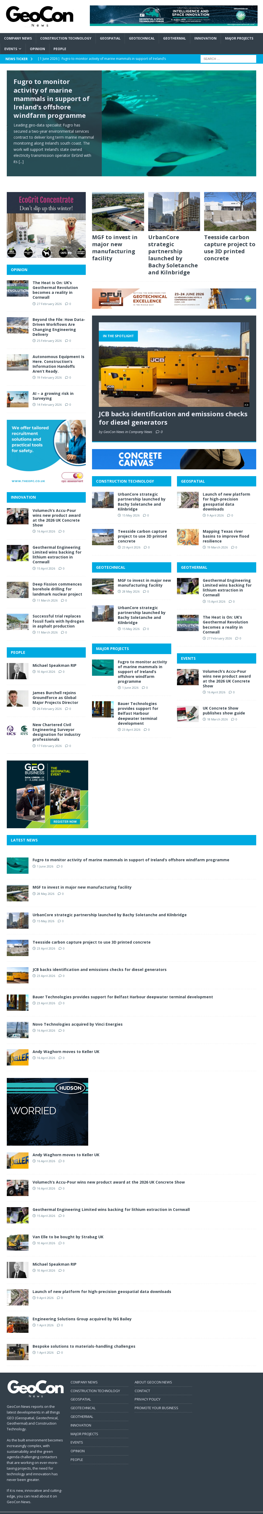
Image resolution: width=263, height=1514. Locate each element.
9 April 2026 (215, 506)
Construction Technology (65, 38)
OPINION (19, 260)
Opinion (37, 49)
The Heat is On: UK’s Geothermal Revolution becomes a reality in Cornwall (225, 616)
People (59, 49)
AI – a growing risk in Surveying (53, 387)
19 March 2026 (217, 538)
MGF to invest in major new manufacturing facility (115, 239)
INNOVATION (23, 488)
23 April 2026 (131, 538)
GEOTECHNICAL (110, 558)
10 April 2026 (46, 663)
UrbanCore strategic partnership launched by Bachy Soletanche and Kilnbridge (173, 246)
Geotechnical (142, 38)
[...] (21, 161)
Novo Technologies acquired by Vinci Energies (78, 1015)
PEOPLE (18, 643)
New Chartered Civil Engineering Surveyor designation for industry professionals (57, 723)
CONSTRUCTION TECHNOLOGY (125, 472)
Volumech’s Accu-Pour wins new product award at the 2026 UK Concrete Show (227, 670)
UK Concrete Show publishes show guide (224, 702)
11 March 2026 (47, 591)
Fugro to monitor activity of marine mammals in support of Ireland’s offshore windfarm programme (52, 98)
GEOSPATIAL (193, 472)
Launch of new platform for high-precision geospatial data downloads (226, 493)
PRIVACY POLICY (147, 1390)
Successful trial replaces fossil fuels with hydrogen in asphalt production (58, 612)
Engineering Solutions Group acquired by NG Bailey (82, 1309)
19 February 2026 (49, 368)
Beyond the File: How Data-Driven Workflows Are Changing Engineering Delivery (59, 318)
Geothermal (174, 38)
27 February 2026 (219, 629)
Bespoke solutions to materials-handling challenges (84, 1337)
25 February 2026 (49, 332)
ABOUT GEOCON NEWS (153, 1373)
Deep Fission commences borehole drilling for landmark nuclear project (57, 580)
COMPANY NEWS (84, 1373)
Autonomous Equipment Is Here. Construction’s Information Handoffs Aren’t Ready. (58, 355)
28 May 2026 (131, 582)
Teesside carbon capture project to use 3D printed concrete (229, 239)
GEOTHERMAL (194, 558)
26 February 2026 (49, 700)
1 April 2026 (45, 1316)
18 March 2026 (217, 710)
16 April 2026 (216, 683)
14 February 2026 (49, 396)
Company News (18, 38)
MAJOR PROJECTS (112, 639)
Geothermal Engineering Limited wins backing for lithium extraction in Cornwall (227, 579)
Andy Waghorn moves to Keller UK (66, 1042)
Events (10, 49)
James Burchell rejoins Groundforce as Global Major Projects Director (55, 688)
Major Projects (239, 38)
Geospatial (110, 38)
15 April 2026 (216, 592)
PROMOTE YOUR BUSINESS (156, 1398)
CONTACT (142, 1381)
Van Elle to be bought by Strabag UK (68, 1227)
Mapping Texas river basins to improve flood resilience (226, 526)
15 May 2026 (131, 506)
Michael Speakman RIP (55, 656)
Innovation (205, 38)
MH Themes (102, 1508)
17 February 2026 (49, 737)
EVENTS (188, 649)
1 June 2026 (130, 679)
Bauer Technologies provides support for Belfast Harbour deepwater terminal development (138, 704)
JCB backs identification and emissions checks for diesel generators (173, 409)
